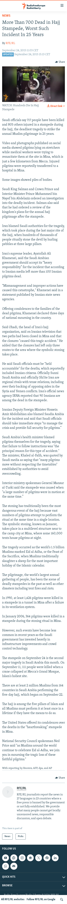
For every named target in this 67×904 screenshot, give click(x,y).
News (6, 15)
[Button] (60, 62)
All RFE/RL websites (12, 899)
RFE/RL (10, 43)
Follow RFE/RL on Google (41, 899)
